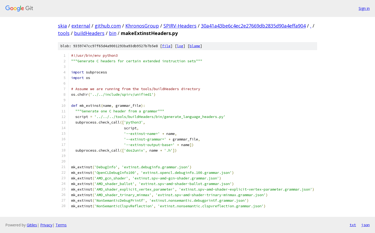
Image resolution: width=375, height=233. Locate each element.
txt (353, 224)
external (80, 26)
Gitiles (32, 224)
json (365, 224)
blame (195, 46)
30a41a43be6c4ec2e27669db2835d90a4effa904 (253, 26)
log (180, 46)
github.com (108, 26)
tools (64, 33)
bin (112, 33)
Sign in (364, 8)
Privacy (46, 224)
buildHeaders (89, 33)
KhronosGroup (142, 26)
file (166, 46)
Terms (61, 224)
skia (62, 26)
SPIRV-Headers (179, 26)
